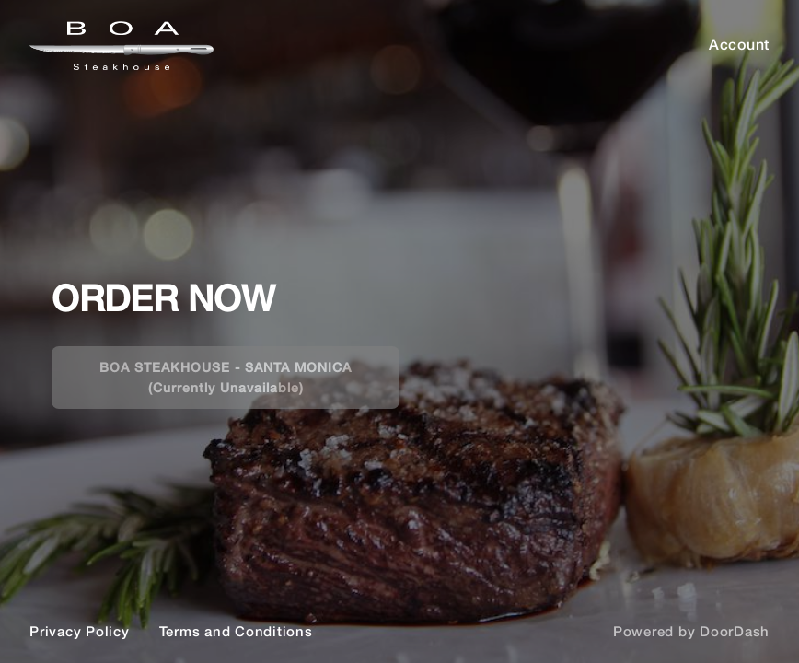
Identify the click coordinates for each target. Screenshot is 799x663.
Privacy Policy (79, 630)
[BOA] (399, 331)
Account (739, 43)
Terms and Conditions (236, 630)
